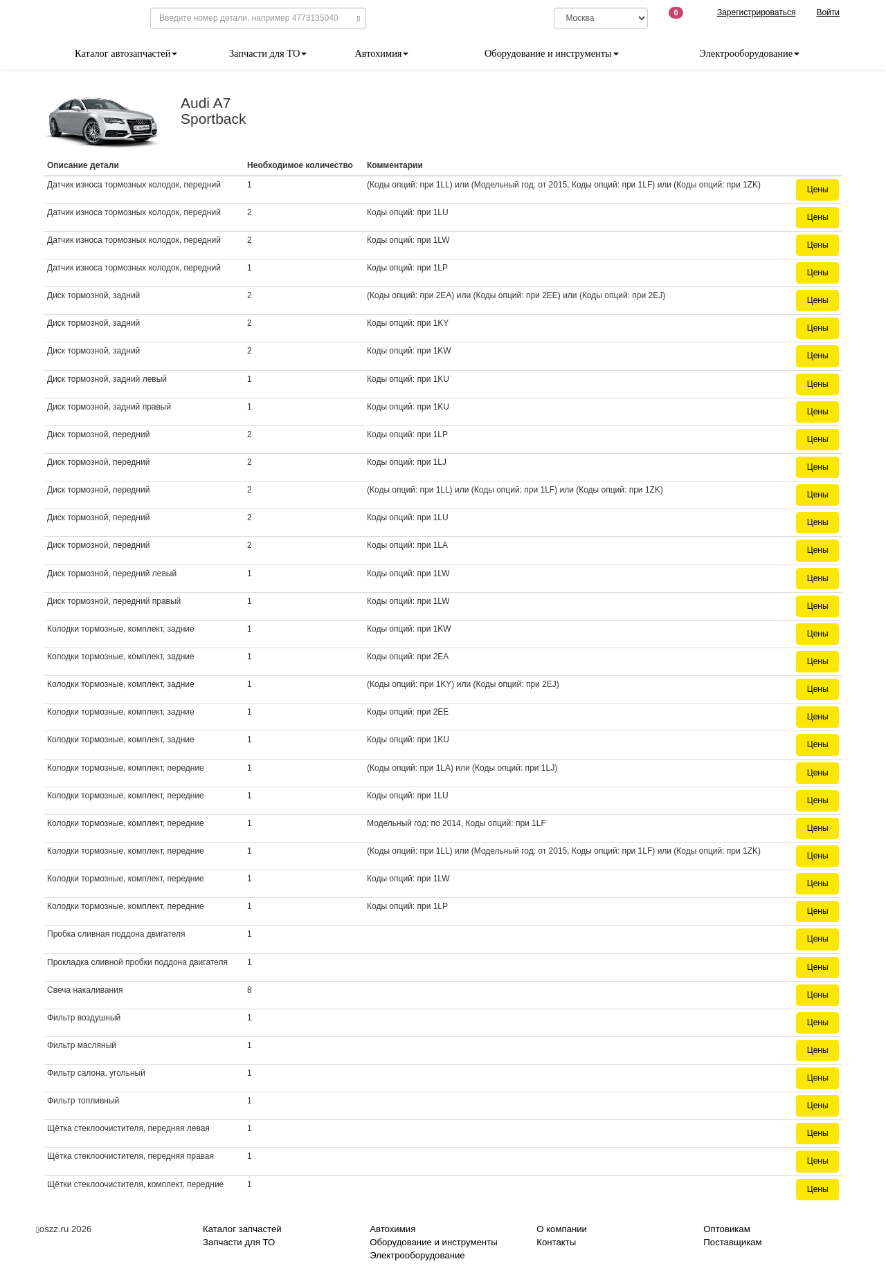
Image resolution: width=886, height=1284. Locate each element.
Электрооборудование (749, 53)
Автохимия (381, 53)
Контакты (556, 1242)
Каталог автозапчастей (126, 53)
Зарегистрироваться (756, 12)
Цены (818, 189)
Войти (828, 12)
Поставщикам (732, 1242)
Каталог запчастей (242, 1229)
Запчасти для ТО (268, 53)
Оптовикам (726, 1229)
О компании (561, 1229)
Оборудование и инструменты (552, 53)
